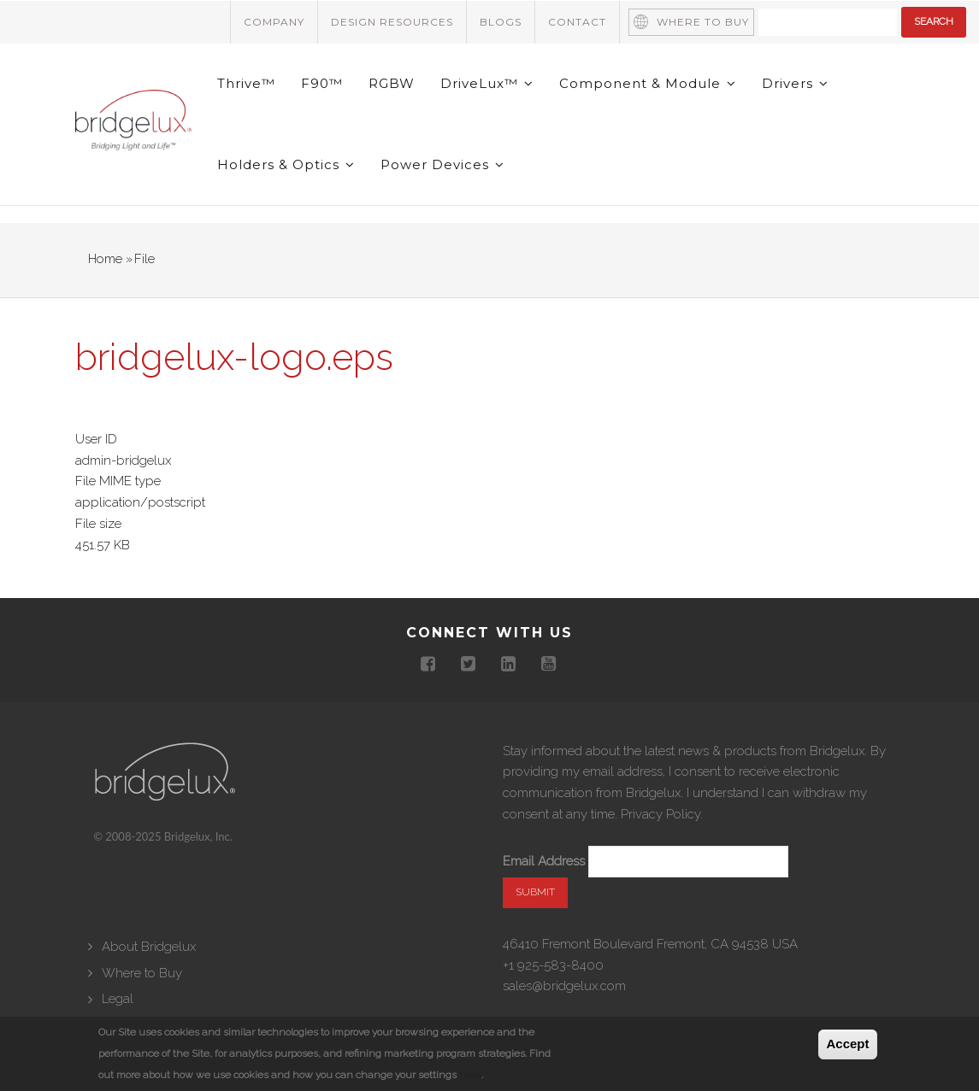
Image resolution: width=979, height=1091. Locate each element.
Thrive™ (246, 83)
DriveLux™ (487, 83)
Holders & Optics (286, 164)
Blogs (501, 21)
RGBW (392, 83)
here (470, 1075)
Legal (117, 998)
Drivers (795, 83)
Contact (577, 21)
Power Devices (442, 164)
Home (105, 259)
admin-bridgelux (123, 460)
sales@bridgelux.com (564, 986)
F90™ (322, 83)
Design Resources (392, 21)
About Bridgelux (149, 946)
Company (274, 21)
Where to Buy (703, 21)
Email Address (544, 861)
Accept (847, 1043)
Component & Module (647, 83)
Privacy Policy (660, 814)
